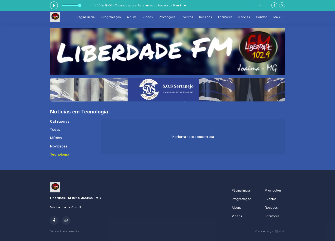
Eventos (187, 17)
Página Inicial (86, 17)
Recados (205, 17)
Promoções (167, 17)
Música (56, 138)
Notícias (244, 17)
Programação (111, 17)
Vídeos (148, 17)
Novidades (58, 146)
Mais (277, 17)
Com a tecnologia (270, 231)
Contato (261, 17)
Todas (55, 130)
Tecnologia (59, 154)
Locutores (225, 17)
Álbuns (132, 17)
